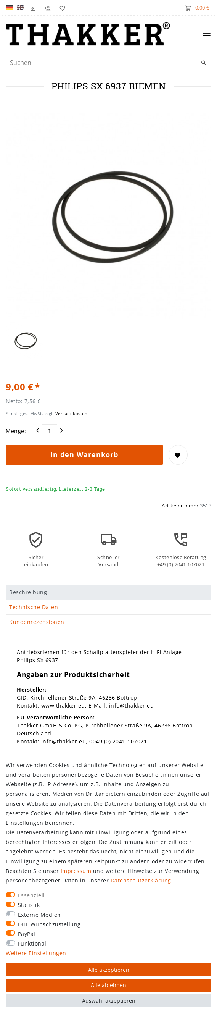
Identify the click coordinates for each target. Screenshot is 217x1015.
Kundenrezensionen (36, 621)
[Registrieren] (47, 7)
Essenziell (31, 895)
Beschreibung (28, 592)
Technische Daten (33, 607)
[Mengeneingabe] (49, 430)
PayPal (26, 933)
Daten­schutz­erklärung (141, 880)
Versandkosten (70, 413)
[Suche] (203, 63)
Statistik (29, 904)
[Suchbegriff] (108, 62)
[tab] (108, 592)
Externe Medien (39, 914)
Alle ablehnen (108, 985)
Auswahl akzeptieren (108, 1000)
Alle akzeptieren (108, 969)
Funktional (32, 943)
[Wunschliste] (61, 7)
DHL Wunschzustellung (49, 924)
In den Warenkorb (84, 454)
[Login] (33, 7)
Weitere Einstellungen (36, 953)
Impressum (76, 870)
